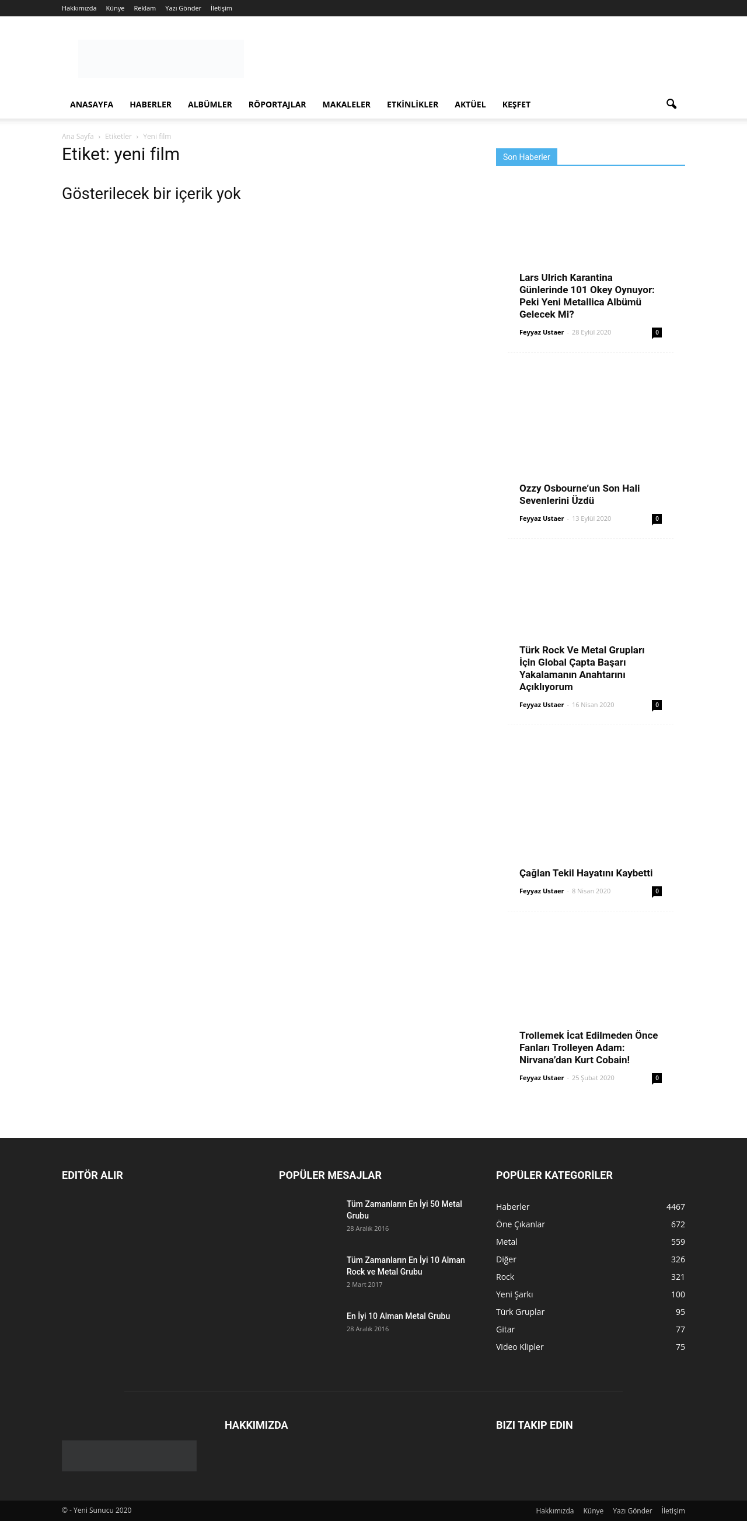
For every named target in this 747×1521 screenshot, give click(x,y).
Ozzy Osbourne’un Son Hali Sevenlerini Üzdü (579, 494)
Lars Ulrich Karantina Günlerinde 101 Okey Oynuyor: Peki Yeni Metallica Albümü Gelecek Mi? (587, 296)
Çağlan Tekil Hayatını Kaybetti (585, 873)
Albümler (210, 104)
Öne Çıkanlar (520, 1224)
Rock (505, 1276)
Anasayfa (91, 104)
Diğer (506, 1259)
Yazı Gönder (183, 8)
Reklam (145, 8)
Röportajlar (277, 104)
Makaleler (347, 104)
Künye (115, 8)
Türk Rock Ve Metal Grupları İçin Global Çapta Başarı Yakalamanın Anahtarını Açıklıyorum (582, 668)
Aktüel (470, 104)
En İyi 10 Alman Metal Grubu (398, 1316)
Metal (507, 1241)
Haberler (151, 104)
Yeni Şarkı (514, 1294)
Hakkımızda (79, 8)
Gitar (505, 1329)
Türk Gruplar (520, 1311)
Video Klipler (520, 1346)
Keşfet (516, 104)
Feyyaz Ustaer (541, 332)
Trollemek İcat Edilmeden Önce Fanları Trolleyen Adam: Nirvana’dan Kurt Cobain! (588, 1047)
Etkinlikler (412, 104)
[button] (671, 105)
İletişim (221, 8)
